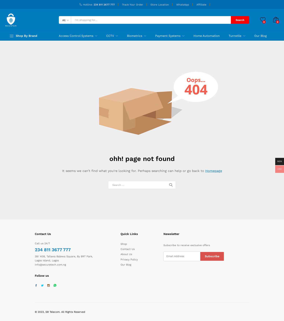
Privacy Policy (129, 259)
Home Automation (206, 35)
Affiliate (201, 4)
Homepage (213, 171)
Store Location (159, 4)
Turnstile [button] (235, 35)
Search (240, 19)
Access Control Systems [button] (76, 35)
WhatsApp (182, 4)
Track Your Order (132, 4)
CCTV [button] (110, 35)
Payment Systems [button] (167, 35)
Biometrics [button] (134, 35)
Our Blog (260, 35)
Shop (124, 243)
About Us (126, 254)
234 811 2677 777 (104, 4)
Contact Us (128, 249)
